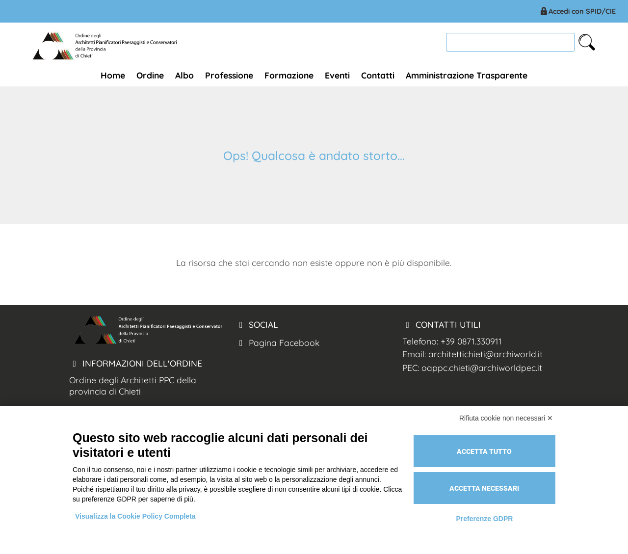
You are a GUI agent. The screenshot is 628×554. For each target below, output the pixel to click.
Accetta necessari (484, 488)
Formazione (289, 75)
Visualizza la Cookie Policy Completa (135, 516)
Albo (184, 75)
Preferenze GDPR (484, 519)
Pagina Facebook (277, 342)
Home (113, 75)
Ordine (150, 75)
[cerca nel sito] (587, 42)
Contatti (377, 75)
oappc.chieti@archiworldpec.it (481, 367)
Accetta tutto (484, 451)
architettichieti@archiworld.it (485, 353)
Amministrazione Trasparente (466, 75)
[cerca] (510, 42)
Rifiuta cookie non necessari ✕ (506, 418)
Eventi (337, 75)
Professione (229, 75)
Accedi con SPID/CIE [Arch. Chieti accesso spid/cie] (577, 11)
